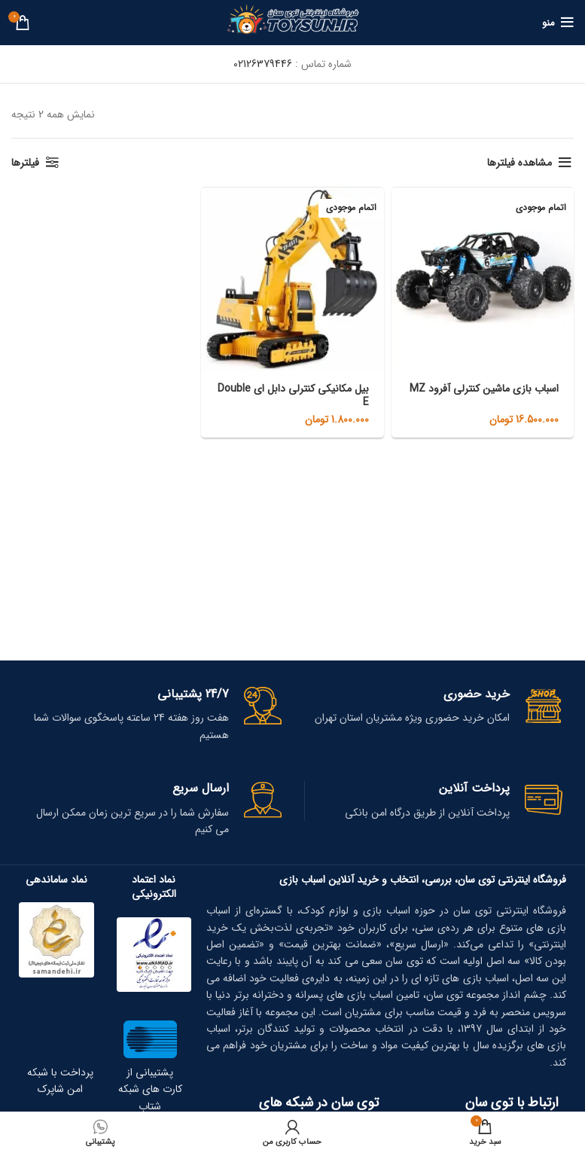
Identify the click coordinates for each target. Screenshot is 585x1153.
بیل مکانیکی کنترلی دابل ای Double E (293, 395)
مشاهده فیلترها (519, 162)
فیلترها (25, 162)
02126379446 (262, 64)
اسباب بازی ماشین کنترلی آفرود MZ (484, 388)
